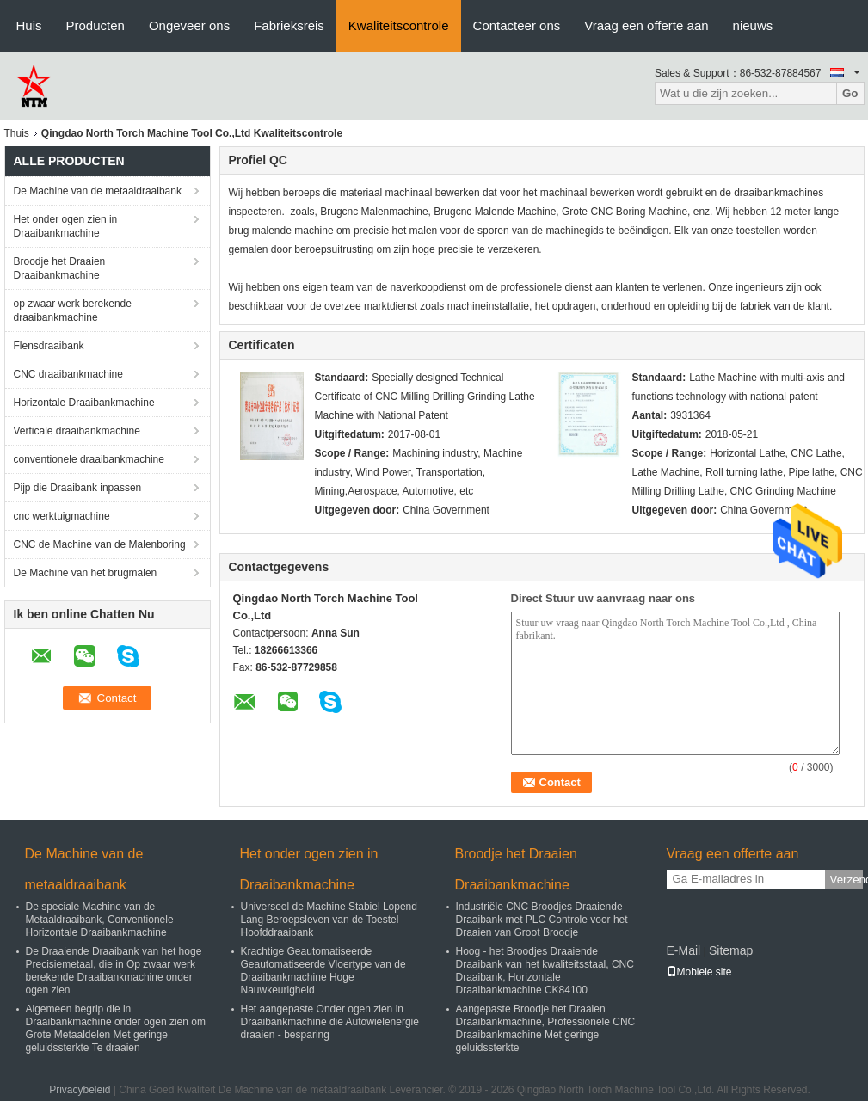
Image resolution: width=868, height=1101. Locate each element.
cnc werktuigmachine (62, 516)
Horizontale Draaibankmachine (84, 403)
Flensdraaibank (49, 346)
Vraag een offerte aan (646, 25)
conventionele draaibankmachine (89, 459)
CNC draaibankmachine (68, 374)
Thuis (16, 133)
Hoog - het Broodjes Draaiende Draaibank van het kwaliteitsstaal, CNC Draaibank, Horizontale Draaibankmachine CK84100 (545, 970)
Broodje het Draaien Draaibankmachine (60, 268)
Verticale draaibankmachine (77, 431)
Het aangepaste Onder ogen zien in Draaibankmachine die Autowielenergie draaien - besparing (330, 1022)
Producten (95, 25)
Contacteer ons (517, 25)
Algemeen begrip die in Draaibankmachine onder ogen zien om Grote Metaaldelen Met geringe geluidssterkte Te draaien (116, 1028)
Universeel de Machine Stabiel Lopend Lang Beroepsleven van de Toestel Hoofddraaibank (329, 919)
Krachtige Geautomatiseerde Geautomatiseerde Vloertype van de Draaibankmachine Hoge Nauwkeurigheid (323, 970)
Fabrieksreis (289, 25)
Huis (29, 25)
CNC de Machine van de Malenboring (100, 544)
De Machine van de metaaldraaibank (98, 191)
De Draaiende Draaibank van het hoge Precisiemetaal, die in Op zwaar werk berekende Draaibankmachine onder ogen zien (114, 970)
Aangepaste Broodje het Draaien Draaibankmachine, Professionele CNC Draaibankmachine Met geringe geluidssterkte (546, 1028)
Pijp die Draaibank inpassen (78, 488)
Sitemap (731, 950)
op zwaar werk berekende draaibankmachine (73, 310)
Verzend (846, 879)
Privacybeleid (79, 1090)
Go (850, 93)
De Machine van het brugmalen (85, 573)
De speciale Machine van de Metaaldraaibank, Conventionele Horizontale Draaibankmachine (100, 919)
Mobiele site (699, 972)
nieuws (753, 25)
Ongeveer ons (189, 25)
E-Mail (684, 950)
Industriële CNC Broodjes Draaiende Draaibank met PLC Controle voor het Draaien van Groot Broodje (542, 919)
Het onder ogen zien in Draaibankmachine (66, 226)
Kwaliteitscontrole (398, 25)
